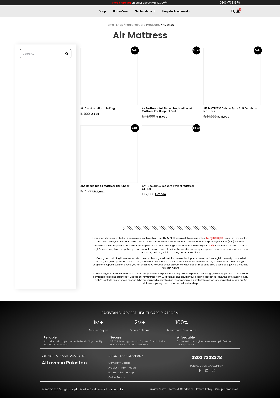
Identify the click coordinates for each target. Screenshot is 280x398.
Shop (102, 11)
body (211, 245)
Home (110, 25)
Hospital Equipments (176, 11)
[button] (233, 11)
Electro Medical (145, 11)
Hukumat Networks (108, 389)
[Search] (66, 53)
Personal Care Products (142, 25)
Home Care (120, 11)
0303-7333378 (230, 3)
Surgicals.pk (214, 238)
